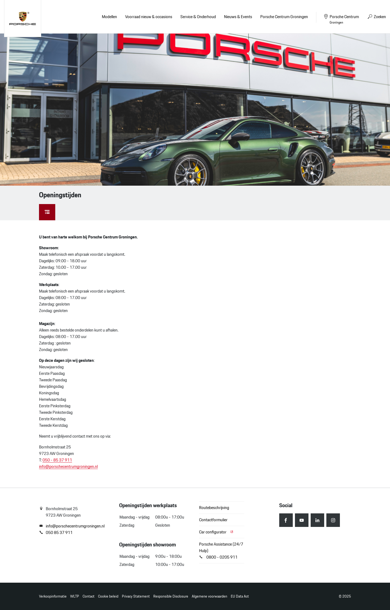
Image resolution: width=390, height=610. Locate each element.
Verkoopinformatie (53, 596)
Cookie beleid (108, 596)
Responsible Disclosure (170, 596)
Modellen (109, 16)
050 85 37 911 (56, 532)
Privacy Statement (136, 596)
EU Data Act (240, 596)
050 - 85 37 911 (57, 460)
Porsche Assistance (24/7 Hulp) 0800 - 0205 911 (221, 550)
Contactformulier (213, 519)
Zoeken (376, 16)
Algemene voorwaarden (209, 596)
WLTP (74, 596)
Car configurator (216, 532)
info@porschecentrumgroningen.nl (68, 466)
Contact (89, 596)
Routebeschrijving (214, 507)
